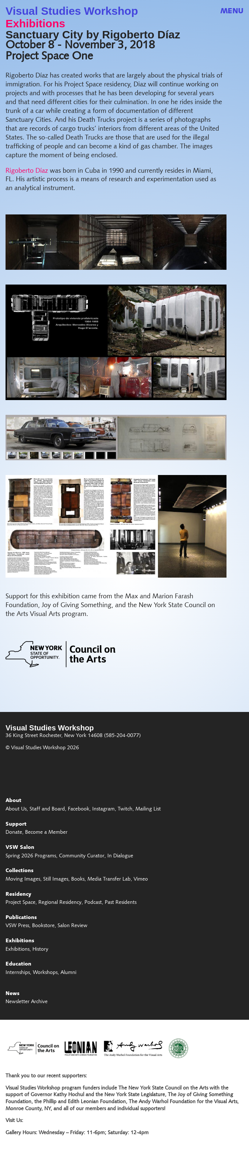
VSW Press (17, 926)
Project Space (20, 902)
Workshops (45, 972)
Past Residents (120, 902)
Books (77, 879)
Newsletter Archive (27, 1002)
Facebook (78, 809)
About (13, 800)
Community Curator (81, 856)
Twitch (125, 809)
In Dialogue (120, 856)
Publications (21, 917)
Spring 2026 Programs (31, 856)
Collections (20, 871)
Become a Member (46, 832)
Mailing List (148, 809)
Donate (14, 832)
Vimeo (141, 879)
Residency (18, 894)
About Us (16, 809)
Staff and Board (47, 809)
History (40, 949)
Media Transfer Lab (109, 879)
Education (18, 964)
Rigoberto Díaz (27, 171)
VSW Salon (20, 847)
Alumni (68, 972)
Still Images (55, 879)
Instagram (103, 809)
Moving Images (23, 879)
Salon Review (72, 926)
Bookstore (43, 926)
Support (16, 824)
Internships (18, 972)
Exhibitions (35, 23)
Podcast (93, 902)
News (13, 994)
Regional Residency (60, 902)
